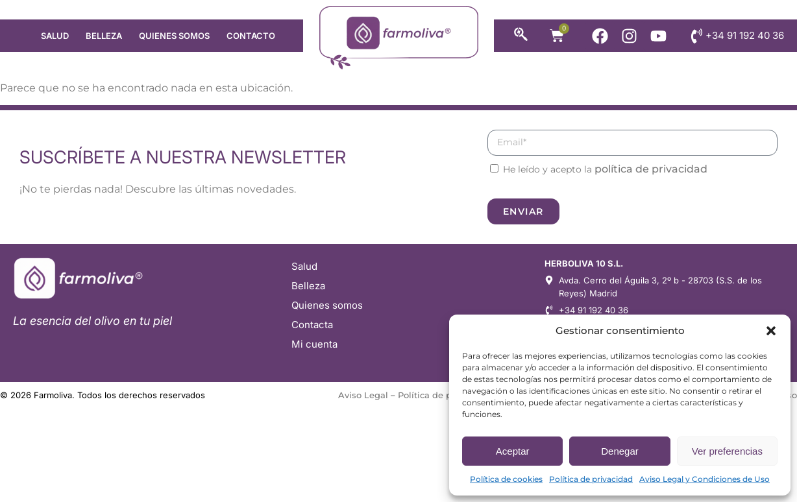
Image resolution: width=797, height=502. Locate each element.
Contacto (251, 35)
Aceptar (513, 451)
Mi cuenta (314, 344)
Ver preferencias (727, 451)
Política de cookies (506, 479)
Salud (55, 35)
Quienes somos (174, 35)
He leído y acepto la (605, 169)
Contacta (312, 324)
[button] (771, 330)
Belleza (104, 35)
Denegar (620, 451)
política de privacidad (651, 169)
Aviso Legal (363, 395)
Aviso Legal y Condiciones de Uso (704, 479)
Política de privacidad (591, 479)
